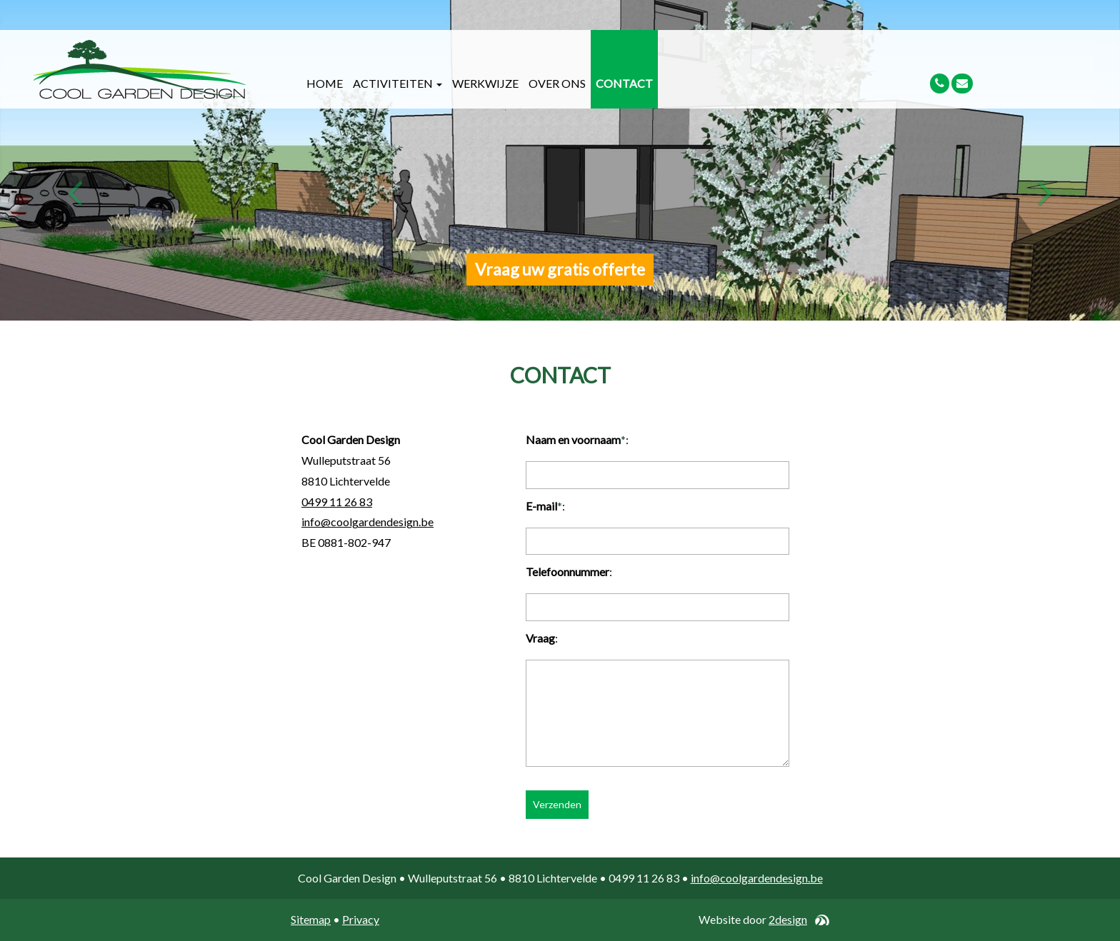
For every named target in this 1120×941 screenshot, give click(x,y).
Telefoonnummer (567, 571)
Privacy (360, 919)
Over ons (557, 83)
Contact (624, 83)
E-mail (541, 506)
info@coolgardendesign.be (367, 521)
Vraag (540, 638)
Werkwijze (485, 83)
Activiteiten (397, 83)
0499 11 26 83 (336, 501)
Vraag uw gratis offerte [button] (560, 269)
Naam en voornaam (573, 439)
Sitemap (311, 919)
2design (788, 919)
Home (324, 83)
